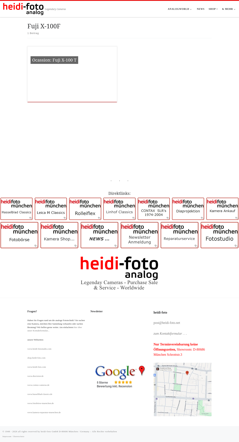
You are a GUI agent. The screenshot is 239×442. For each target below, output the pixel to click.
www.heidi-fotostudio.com (39, 349)
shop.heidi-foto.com (36, 358)
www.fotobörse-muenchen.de (40, 403)
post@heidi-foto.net (167, 323)
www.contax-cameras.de (38, 385)
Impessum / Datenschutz (13, 436)
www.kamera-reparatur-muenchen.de (44, 412)
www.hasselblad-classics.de (39, 394)
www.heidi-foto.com (36, 367)
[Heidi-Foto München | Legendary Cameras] (23, 8)
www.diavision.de (35, 376)
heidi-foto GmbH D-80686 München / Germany (65, 431)
